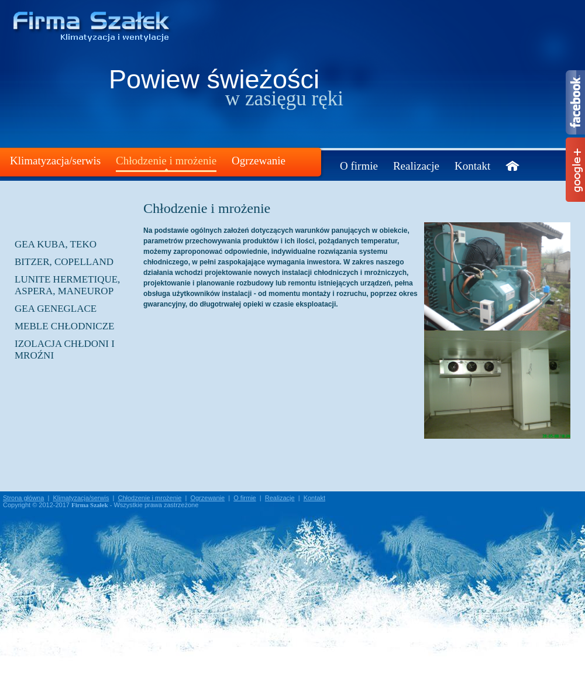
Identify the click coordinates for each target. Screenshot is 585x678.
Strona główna (23, 497)
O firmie (359, 166)
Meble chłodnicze (64, 326)
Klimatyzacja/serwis (55, 160)
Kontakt (472, 166)
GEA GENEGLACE (56, 308)
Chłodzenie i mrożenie (166, 160)
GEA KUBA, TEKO (56, 244)
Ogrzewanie (258, 160)
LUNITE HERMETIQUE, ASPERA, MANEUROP (67, 285)
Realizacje (416, 166)
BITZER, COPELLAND (64, 261)
